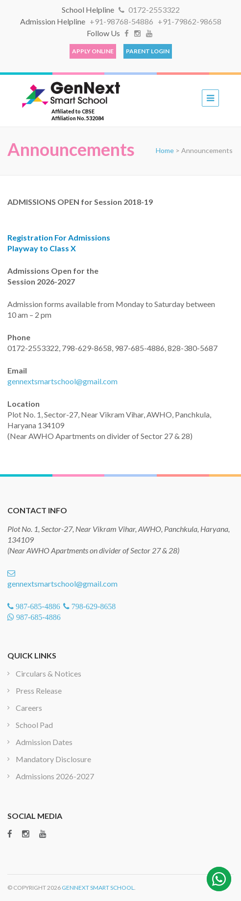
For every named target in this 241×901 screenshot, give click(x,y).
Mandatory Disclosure (53, 759)
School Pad (34, 724)
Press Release (39, 690)
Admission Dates (44, 742)
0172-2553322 (149, 9)
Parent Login (147, 51)
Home (165, 150)
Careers (29, 707)
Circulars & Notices (48, 673)
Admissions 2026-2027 (55, 776)
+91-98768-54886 (122, 21)
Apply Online (93, 51)
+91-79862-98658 (189, 21)
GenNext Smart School (98, 887)
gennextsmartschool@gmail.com (62, 381)
